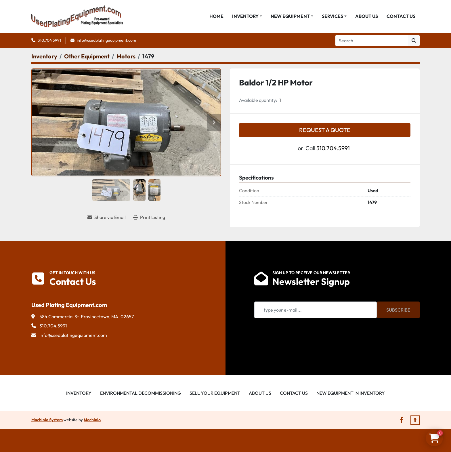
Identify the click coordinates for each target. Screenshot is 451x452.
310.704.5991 (49, 40)
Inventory (245, 16)
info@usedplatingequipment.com (106, 40)
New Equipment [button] (290, 16)
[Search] (371, 40)
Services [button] (332, 16)
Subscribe (398, 310)
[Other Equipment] (87, 56)
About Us (366, 16)
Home (216, 16)
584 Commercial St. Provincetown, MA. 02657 (86, 317)
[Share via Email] (106, 217)
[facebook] (402, 420)
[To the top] (415, 420)
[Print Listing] (149, 217)
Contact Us (401, 16)
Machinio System (47, 420)
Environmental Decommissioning (140, 393)
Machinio (92, 420)
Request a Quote (324, 130)
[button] (247, 16)
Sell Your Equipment (215, 393)
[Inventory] (44, 56)
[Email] (315, 310)
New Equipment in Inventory (350, 393)
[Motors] (125, 56)
